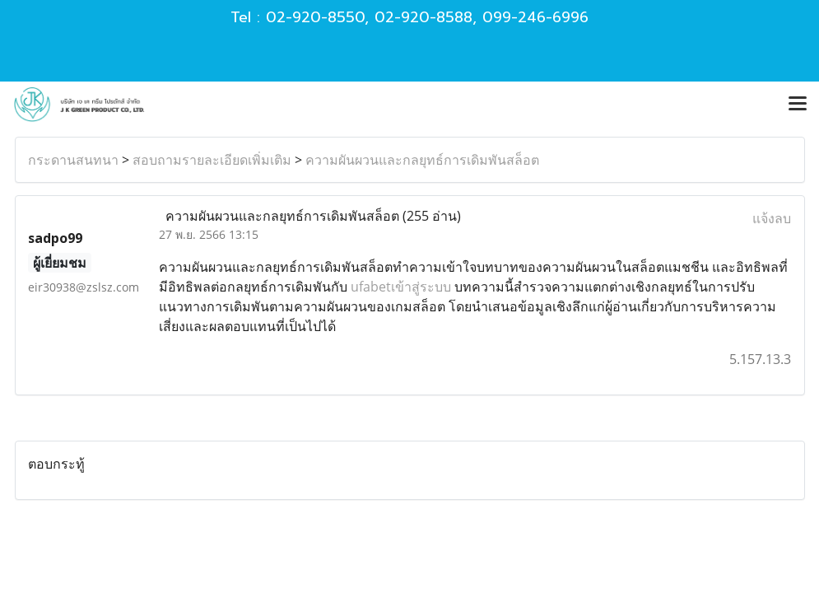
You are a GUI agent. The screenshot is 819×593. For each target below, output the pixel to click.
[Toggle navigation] (797, 104)
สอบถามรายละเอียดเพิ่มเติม (212, 160)
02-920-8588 (423, 17)
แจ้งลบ (771, 218)
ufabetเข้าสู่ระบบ (401, 287)
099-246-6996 (535, 17)
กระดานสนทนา (73, 160)
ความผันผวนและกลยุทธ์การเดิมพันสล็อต (422, 160)
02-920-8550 (315, 17)
